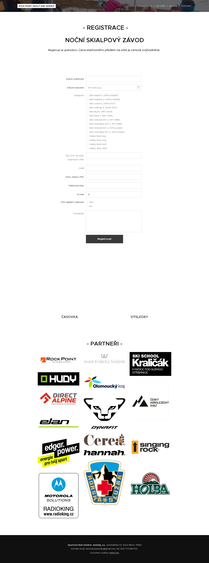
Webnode (114, 553)
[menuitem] (134, 6)
